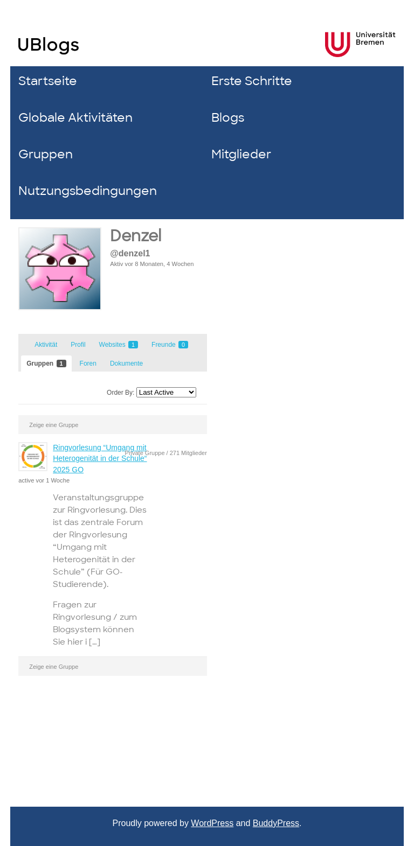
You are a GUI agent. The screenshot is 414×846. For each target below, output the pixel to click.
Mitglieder (241, 154)
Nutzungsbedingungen (87, 191)
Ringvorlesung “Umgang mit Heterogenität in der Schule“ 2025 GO (100, 458)
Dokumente (126, 363)
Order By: (120, 392)
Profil (78, 344)
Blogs (227, 117)
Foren (88, 363)
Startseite (47, 81)
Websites (118, 344)
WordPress (212, 823)
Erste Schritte (251, 81)
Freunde (169, 344)
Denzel (135, 236)
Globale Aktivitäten (75, 117)
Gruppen (45, 154)
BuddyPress (276, 823)
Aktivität (45, 344)
